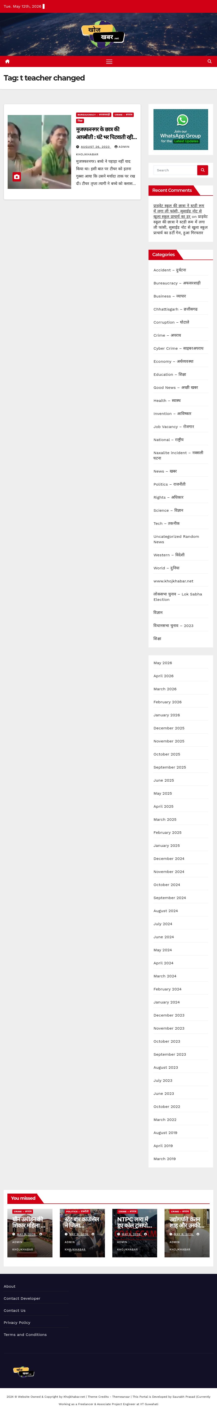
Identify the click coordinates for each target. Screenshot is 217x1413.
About (10, 1286)
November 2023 (168, 1028)
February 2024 (167, 989)
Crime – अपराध (123, 115)
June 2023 (163, 1093)
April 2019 (163, 1145)
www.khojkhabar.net (173, 581)
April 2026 (163, 676)
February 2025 (167, 832)
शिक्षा (80, 121)
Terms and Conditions (25, 1334)
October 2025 (166, 754)
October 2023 (166, 1041)
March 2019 (164, 1158)
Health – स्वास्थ (167, 400)
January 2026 (166, 715)
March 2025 (164, 819)
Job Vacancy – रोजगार (173, 426)
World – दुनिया (166, 568)
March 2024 (164, 976)
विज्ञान (158, 612)
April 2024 (163, 963)
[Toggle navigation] (109, 61)
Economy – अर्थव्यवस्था (173, 361)
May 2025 (162, 793)
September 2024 (169, 897)
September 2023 (169, 1054)
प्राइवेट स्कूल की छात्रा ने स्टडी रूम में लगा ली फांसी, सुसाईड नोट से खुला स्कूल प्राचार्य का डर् (178, 211)
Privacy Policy (17, 1322)
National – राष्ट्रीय (168, 439)
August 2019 (165, 1132)
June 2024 (163, 937)
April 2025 (163, 806)
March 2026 (165, 689)
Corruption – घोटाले (171, 322)
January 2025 (166, 845)
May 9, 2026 (27, 1234)
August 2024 (165, 910)
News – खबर (165, 471)
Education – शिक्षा (169, 374)
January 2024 (166, 1002)
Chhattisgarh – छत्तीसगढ (175, 309)
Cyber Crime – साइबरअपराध (178, 348)
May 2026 (162, 662)
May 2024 (162, 950)
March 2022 (164, 1119)
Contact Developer (22, 1298)
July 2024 (162, 923)
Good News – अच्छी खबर (175, 387)
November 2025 (168, 741)
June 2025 (163, 780)
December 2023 (168, 1015)
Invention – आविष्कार (172, 413)
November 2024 (168, 871)
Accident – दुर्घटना (169, 270)
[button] (210, 61)
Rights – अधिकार (168, 497)
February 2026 (167, 702)
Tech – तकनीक (166, 523)
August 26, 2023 (96, 147)
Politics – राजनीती (169, 484)
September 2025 (169, 767)
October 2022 (166, 1106)
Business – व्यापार (169, 296)
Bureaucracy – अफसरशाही (94, 115)
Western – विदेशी (168, 555)
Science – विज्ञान (168, 510)
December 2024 (168, 858)
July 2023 (162, 1080)
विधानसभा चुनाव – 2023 (173, 625)
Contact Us (15, 1310)
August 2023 (165, 1067)
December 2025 (168, 728)
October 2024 (166, 884)
